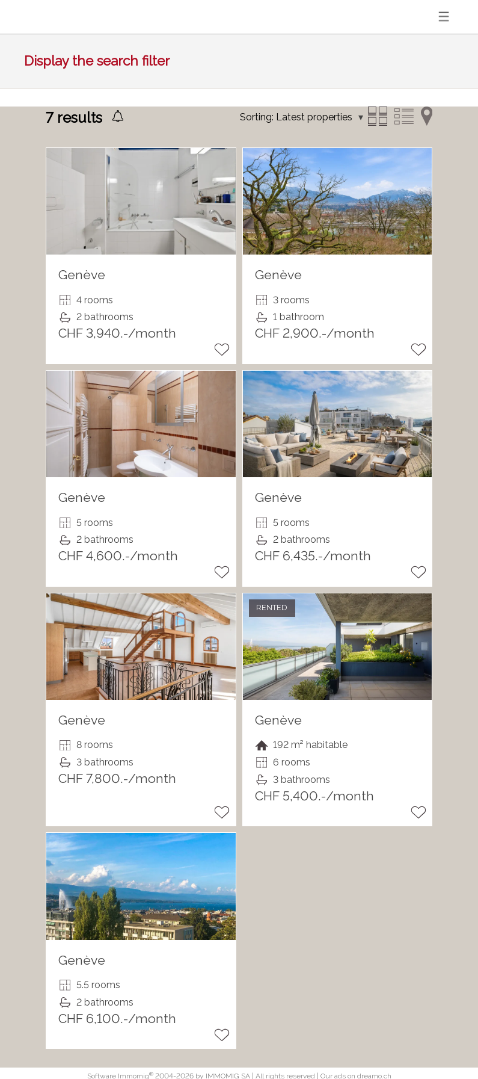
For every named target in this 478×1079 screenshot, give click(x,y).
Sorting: (257, 117)
